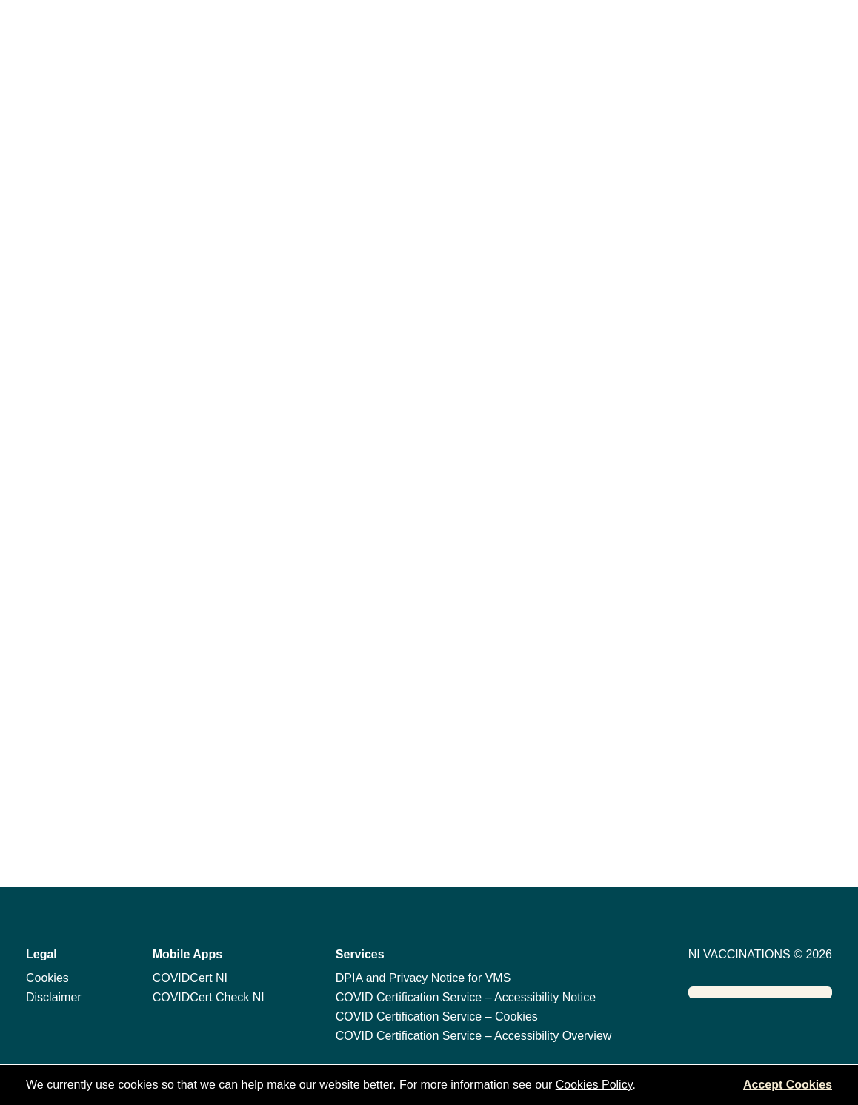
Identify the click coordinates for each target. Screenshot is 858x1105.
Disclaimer (54, 997)
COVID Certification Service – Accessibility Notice (466, 997)
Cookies (47, 978)
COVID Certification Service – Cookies (437, 1016)
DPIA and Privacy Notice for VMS (423, 978)
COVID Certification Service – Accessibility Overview (474, 1035)
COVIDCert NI (190, 978)
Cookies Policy (594, 1084)
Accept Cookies (787, 1084)
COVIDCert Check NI (209, 997)
